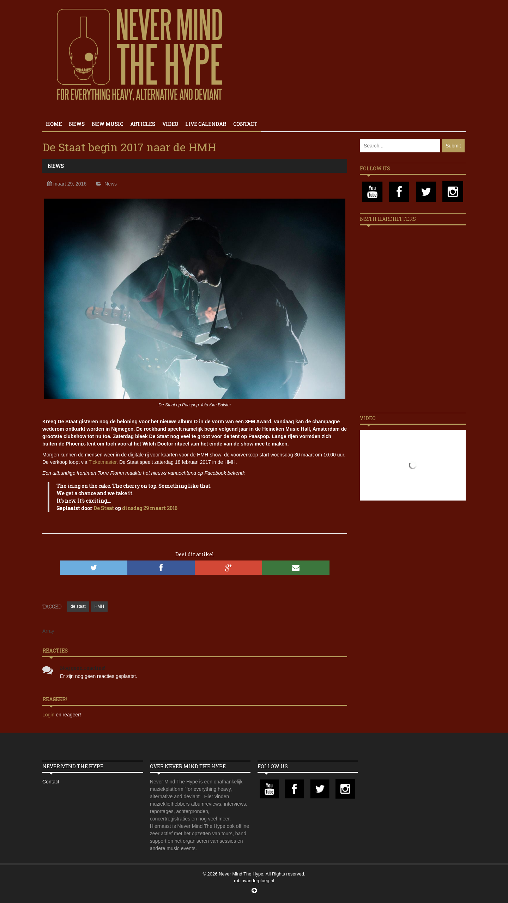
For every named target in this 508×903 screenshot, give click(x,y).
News (77, 124)
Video (170, 124)
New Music (107, 124)
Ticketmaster (102, 462)
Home (54, 124)
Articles (142, 124)
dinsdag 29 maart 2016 (149, 508)
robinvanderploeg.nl (254, 880)
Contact (245, 124)
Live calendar (205, 124)
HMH (99, 606)
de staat (78, 606)
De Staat (103, 508)
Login (49, 714)
